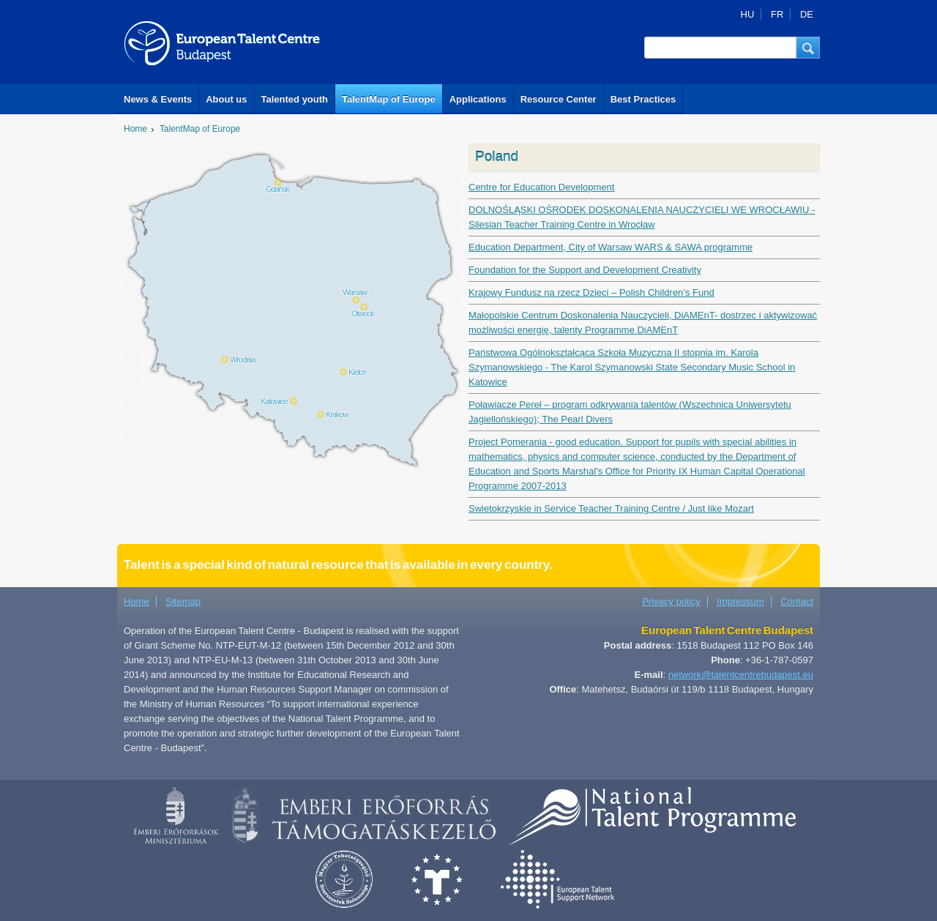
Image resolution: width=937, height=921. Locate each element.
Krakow (337, 414)
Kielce (357, 372)
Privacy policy (671, 601)
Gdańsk (277, 188)
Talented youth (294, 99)
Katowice (274, 401)
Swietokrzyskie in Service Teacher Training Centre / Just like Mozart (611, 508)
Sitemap (183, 601)
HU (748, 14)
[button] (808, 48)
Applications (478, 99)
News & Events (158, 99)
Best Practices (643, 99)
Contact (796, 601)
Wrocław (242, 359)
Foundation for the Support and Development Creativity (584, 269)
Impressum (740, 601)
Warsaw (355, 292)
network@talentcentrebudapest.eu (740, 674)
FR (777, 14)
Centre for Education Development (541, 187)
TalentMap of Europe (389, 99)
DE (806, 14)
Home (135, 129)
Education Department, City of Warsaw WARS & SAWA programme (610, 247)
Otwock (362, 313)
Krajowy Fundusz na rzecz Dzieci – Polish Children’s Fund (591, 292)
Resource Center (558, 99)
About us (226, 99)
